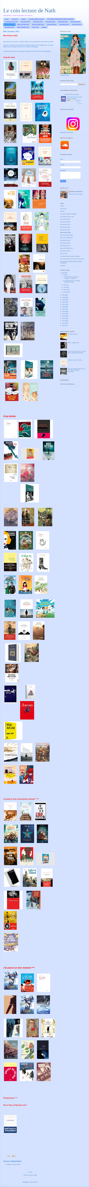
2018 (63, 311)
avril (65, 285)
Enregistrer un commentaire (13, 1164)
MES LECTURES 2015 (23, 27)
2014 (63, 320)
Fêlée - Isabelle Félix (73, 342)
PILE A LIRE (35, 27)
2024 (63, 297)
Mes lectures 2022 (75, 21)
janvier (65, 292)
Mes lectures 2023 (62, 21)
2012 (63, 325)
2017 (63, 313)
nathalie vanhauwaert (76, 191)
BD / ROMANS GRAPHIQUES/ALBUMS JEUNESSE (60, 19)
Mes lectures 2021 (9, 24)
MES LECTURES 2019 (38, 24)
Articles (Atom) (34, 1182)
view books (80, 103)
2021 (63, 304)
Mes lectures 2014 (9, 27)
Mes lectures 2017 (76, 24)
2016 (63, 316)
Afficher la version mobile (30, 1175)
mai (65, 275)
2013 (63, 323)
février (65, 289)
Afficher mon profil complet (75, 194)
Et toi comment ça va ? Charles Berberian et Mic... (71, 281)
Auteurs (23, 19)
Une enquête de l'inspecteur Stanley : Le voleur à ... (70, 277)
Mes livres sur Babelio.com (67, 384)
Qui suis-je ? (15, 19)
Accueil (7, 19)
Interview (44, 27)
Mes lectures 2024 (50, 21)
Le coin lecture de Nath (29, 10)
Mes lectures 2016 (64, 24)
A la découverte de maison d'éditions (70, 256)
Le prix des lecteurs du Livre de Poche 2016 (72, 259)
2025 (63, 295)
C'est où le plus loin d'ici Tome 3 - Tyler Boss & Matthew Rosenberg (77, 370)
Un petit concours (72, 334)
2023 (63, 299)
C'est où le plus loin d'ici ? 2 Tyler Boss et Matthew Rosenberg (77, 352)
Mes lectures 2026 (25, 21)
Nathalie (68, 97)
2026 (63, 272)
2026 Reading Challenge (72, 94)
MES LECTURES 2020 (23, 24)
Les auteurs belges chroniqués (36, 19)
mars (65, 287)
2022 (63, 302)
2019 (63, 309)
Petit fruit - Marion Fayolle (75, 360)
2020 (63, 306)
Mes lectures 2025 (37, 21)
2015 (63, 318)
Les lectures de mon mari (11, 21)
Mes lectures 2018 (51, 24)
